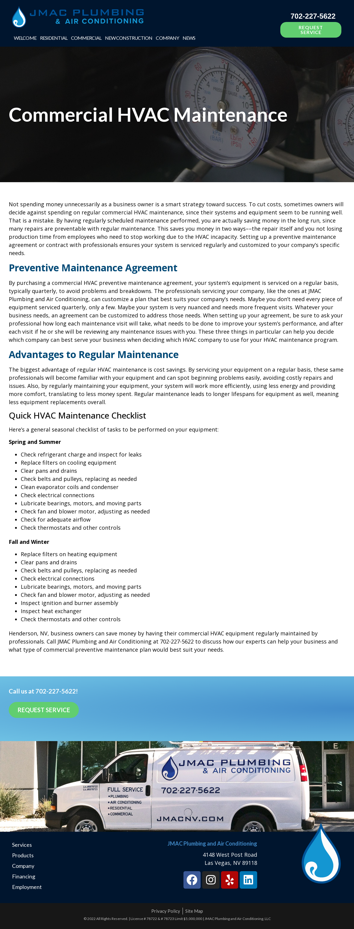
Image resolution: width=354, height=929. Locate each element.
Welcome (25, 38)
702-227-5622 (313, 16)
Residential (53, 38)
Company (167, 38)
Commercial (86, 38)
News (189, 38)
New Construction (128, 38)
